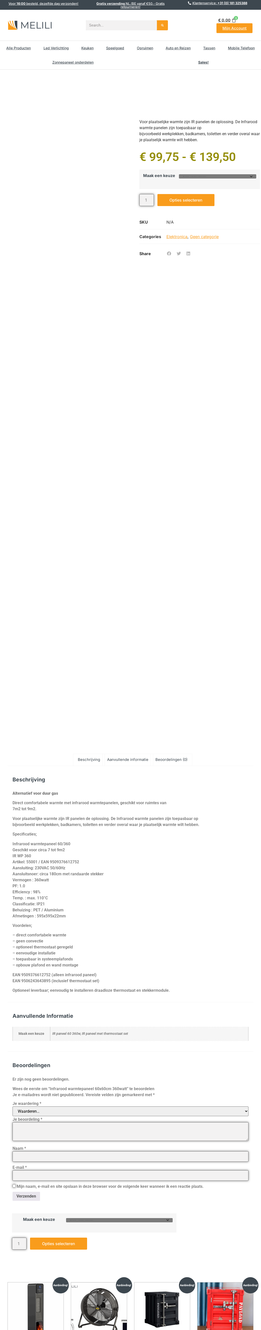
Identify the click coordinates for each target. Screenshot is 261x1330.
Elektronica (176, 236)
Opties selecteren (185, 200)
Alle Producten (18, 48)
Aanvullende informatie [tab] (127, 759)
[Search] (162, 25)
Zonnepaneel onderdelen (73, 62)
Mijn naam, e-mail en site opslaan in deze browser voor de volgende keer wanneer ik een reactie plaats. (110, 1187)
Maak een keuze (159, 176)
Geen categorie (204, 236)
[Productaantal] (146, 200)
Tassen (209, 48)
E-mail (20, 1168)
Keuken (87, 48)
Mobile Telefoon (241, 48)
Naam (19, 1148)
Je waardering (27, 1104)
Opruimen (145, 48)
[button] (169, 253)
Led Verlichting (56, 48)
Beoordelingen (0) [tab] (171, 759)
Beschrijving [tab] (89, 759)
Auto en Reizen (178, 48)
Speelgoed (115, 48)
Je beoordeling (27, 1119)
